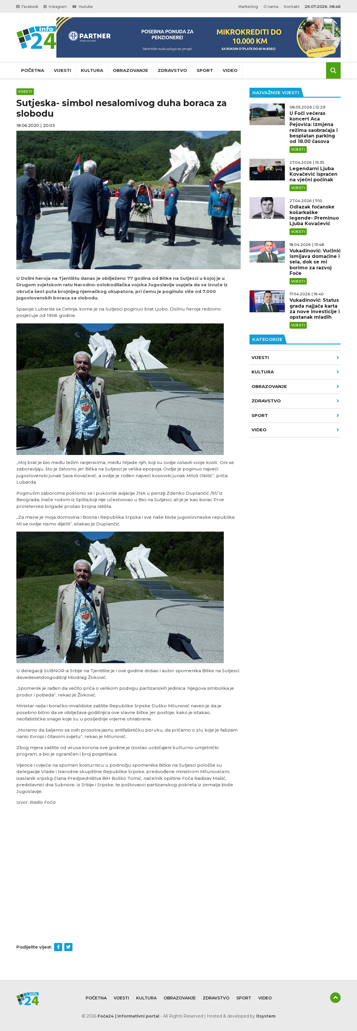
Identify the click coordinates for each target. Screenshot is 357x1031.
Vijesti (62, 70)
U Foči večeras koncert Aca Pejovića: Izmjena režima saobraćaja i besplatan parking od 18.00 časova (314, 127)
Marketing (247, 6)
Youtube (90, 6)
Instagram (60, 6)
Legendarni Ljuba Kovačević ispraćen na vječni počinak (313, 174)
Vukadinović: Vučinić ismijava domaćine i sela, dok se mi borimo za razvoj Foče (315, 262)
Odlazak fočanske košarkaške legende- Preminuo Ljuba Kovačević (314, 215)
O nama (270, 6)
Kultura (92, 70)
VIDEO (295, 429)
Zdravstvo (172, 70)
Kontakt (292, 6)
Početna (32, 70)
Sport (205, 70)
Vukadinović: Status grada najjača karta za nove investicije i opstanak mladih (315, 308)
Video (230, 70)
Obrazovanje (130, 70)
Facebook (29, 6)
